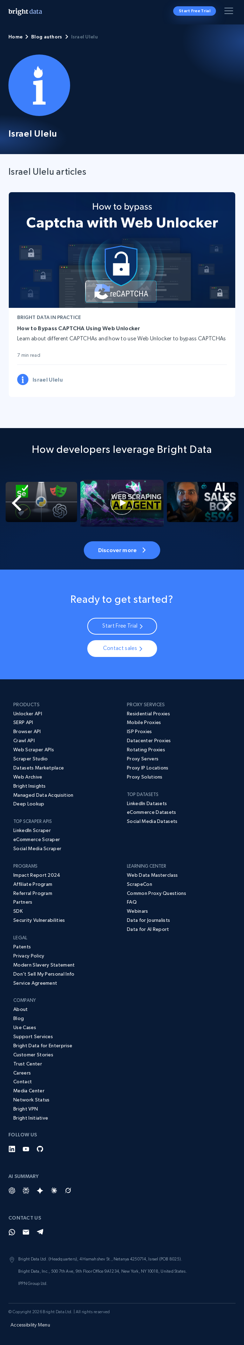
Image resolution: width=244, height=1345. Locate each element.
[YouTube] (26, 1149)
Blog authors (46, 36)
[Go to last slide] (12, 503)
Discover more (122, 550)
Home (15, 36)
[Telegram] (40, 1232)
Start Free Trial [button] (194, 10)
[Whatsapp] (12, 1232)
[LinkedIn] (12, 1149)
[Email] (26, 1232)
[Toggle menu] (230, 12)
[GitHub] (40, 1149)
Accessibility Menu (30, 1325)
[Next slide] (231, 503)
